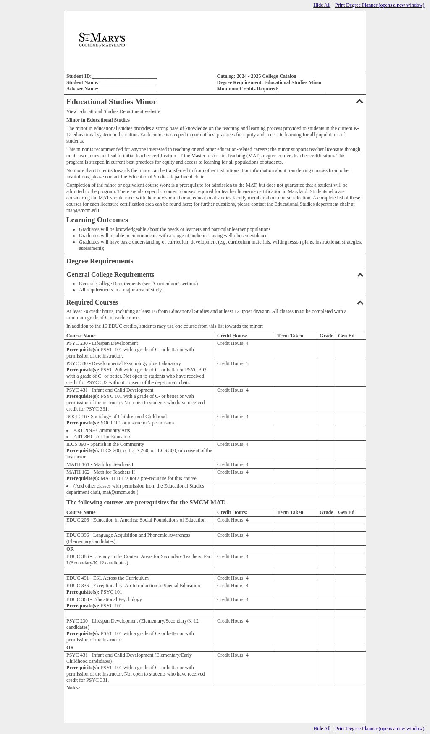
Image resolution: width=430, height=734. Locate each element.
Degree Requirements (100, 261)
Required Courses (215, 302)
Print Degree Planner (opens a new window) (380, 5)
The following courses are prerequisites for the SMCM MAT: (146, 502)
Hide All (321, 5)
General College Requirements (215, 274)
